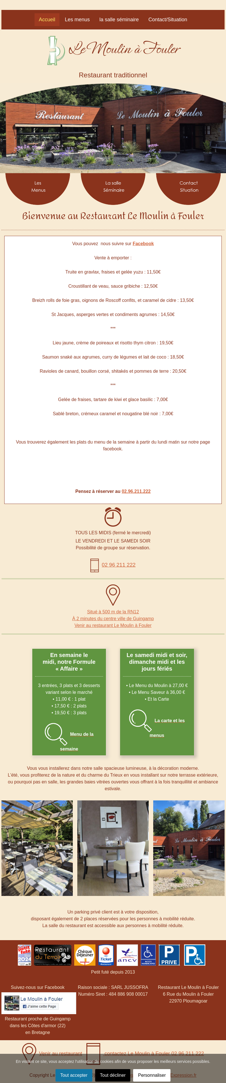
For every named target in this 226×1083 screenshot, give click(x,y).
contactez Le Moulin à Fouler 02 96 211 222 (145, 1053)
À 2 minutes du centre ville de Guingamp (113, 618)
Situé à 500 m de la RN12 (113, 611)
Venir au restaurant (52, 1053)
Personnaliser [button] (152, 1075)
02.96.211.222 (136, 491)
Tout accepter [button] (74, 1075)
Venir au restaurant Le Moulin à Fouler (113, 625)
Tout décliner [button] (113, 1075)
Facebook (143, 243)
